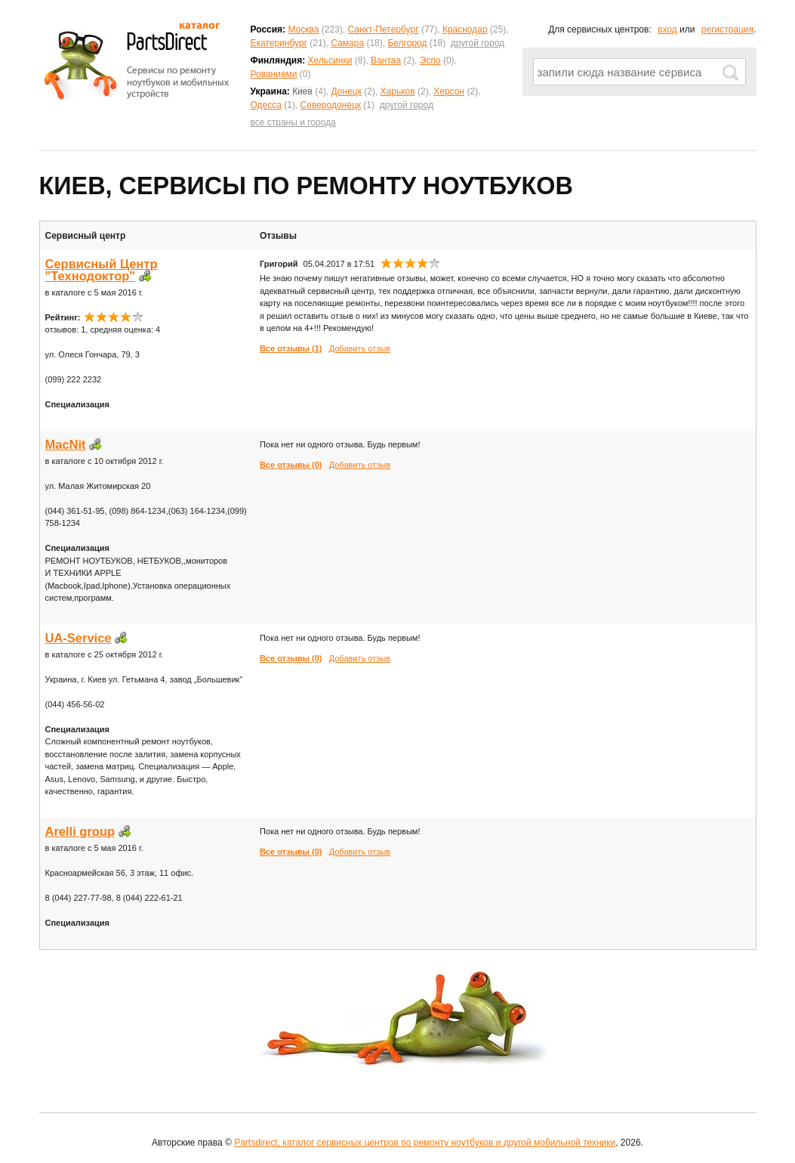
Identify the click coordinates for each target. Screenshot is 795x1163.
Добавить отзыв (359, 348)
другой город (477, 43)
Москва (303, 29)
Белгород (407, 43)
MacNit (65, 444)
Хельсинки (330, 60)
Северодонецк (330, 105)
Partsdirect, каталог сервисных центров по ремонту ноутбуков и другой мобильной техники (424, 1142)
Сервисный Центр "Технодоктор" (101, 270)
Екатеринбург (279, 43)
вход (667, 29)
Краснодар (465, 29)
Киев (302, 91)
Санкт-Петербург (382, 29)
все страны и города (293, 122)
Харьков (398, 91)
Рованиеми (274, 74)
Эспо (430, 60)
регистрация (727, 29)
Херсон (448, 91)
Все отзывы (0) (291, 464)
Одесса (266, 105)
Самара (347, 43)
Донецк (346, 91)
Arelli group (80, 831)
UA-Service (78, 638)
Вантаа (386, 60)
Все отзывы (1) (291, 348)
